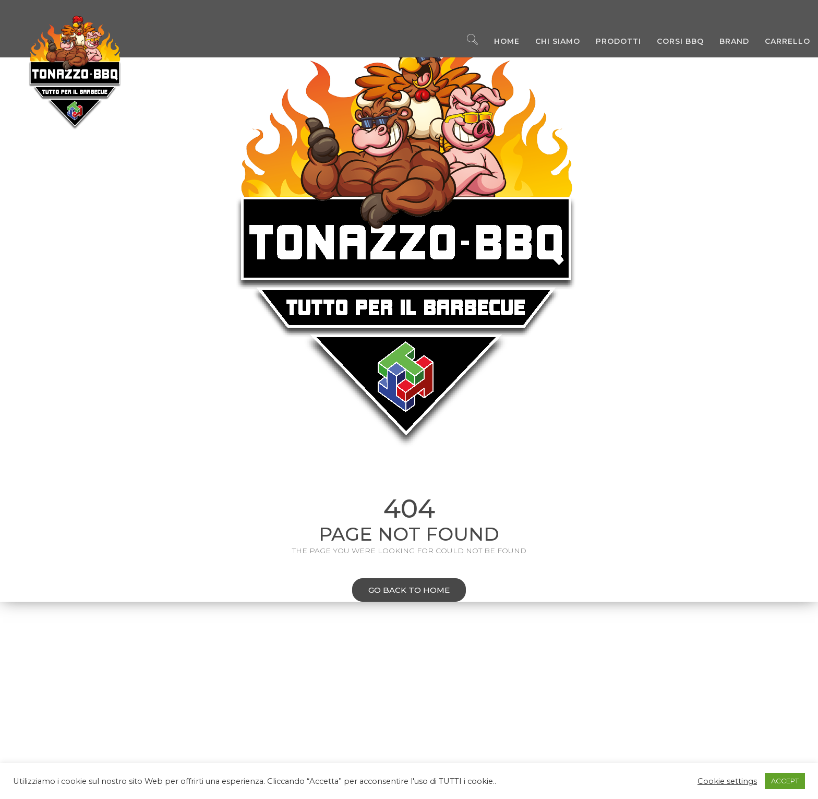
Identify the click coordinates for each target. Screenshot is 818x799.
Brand (726, 41)
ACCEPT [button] (785, 781)
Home (499, 41)
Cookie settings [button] (727, 781)
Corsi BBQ (672, 41)
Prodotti (610, 41)
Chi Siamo (550, 41)
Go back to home (401, 591)
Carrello (779, 41)
